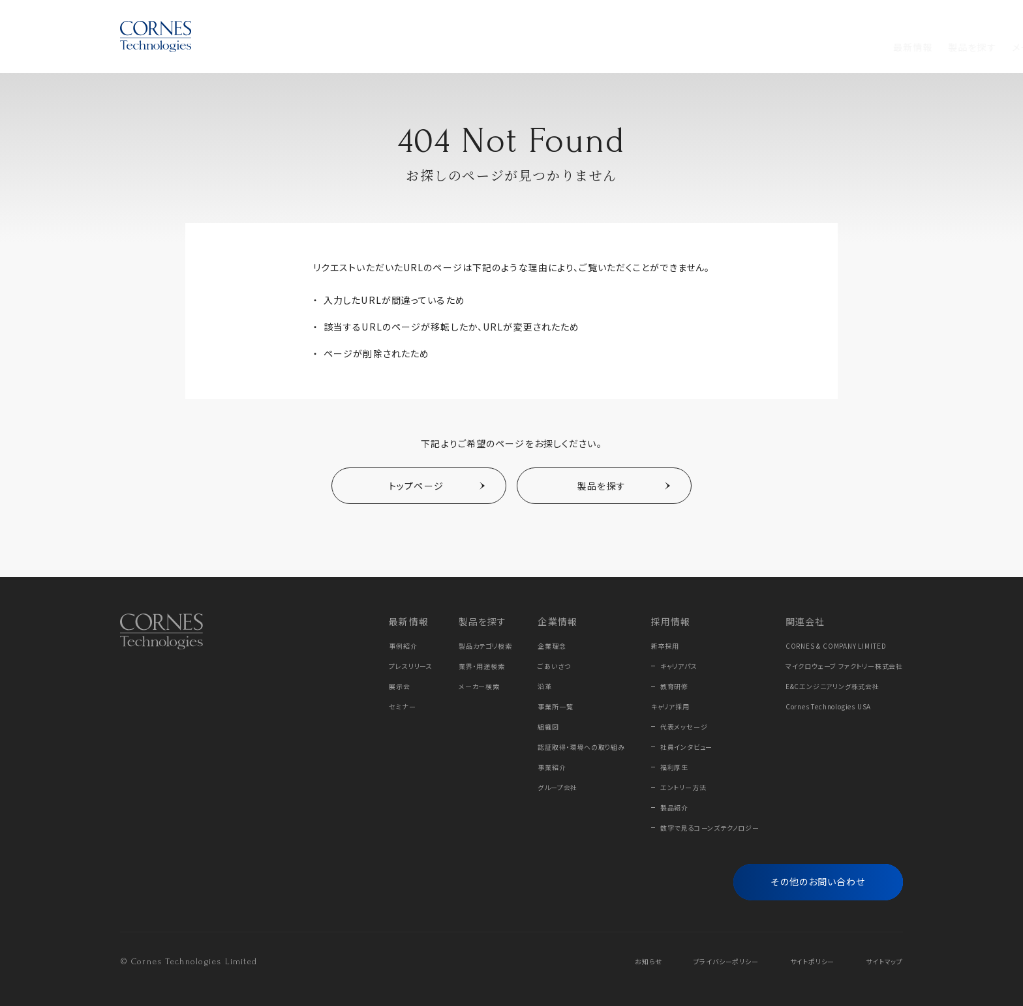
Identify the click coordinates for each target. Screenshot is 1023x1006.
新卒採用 (665, 646)
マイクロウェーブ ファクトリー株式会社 (844, 666)
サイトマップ (884, 961)
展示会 (399, 686)
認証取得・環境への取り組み (581, 747)
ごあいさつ (554, 666)
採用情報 (562, 46)
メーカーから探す (434, 46)
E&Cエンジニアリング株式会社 (832, 686)
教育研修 (674, 686)
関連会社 (805, 621)
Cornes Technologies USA (828, 706)
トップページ (416, 485)
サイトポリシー (812, 961)
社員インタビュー (686, 747)
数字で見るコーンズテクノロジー (709, 828)
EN (897, 18)
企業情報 (507, 46)
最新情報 (297, 46)
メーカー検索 (479, 686)
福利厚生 (674, 767)
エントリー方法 (683, 787)
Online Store (818, 18)
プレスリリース (411, 666)
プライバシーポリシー (726, 961)
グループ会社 (557, 787)
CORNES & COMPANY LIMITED (836, 646)
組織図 (548, 727)
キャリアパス (678, 666)
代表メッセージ (684, 727)
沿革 (545, 686)
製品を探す (357, 46)
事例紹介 (403, 646)
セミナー (402, 706)
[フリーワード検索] (881, 47)
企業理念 (552, 646)
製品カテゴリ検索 (485, 646)
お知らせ (648, 961)
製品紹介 (674, 807)
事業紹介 (552, 767)
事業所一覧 (555, 706)
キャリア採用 (670, 706)
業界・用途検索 (482, 666)
